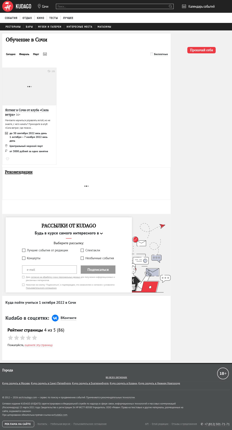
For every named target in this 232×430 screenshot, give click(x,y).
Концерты (33, 258)
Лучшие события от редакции (47, 250)
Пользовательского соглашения (41, 287)
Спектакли (92, 250)
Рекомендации (18, 172)
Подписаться (98, 269)
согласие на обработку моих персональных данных (55, 277)
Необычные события (99, 258)
